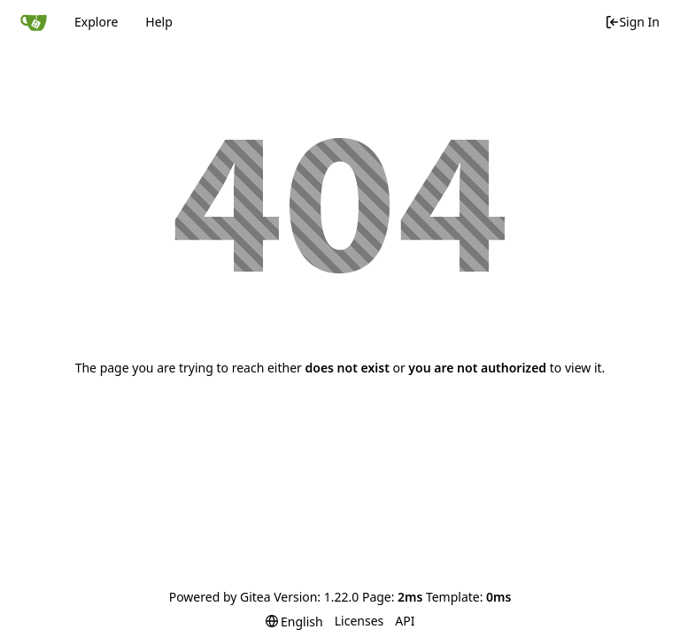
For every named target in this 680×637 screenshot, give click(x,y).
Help (159, 21)
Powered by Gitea (220, 596)
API (404, 620)
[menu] (294, 621)
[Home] (33, 22)
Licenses (359, 620)
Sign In (632, 21)
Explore (96, 21)
